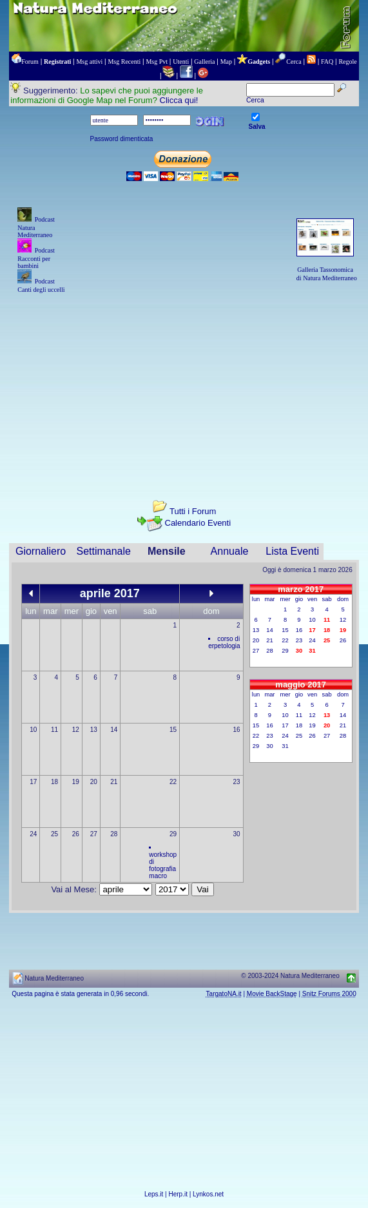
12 (75, 729)
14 (113, 729)
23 (236, 781)
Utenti (181, 61)
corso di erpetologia (224, 642)
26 (75, 834)
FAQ (327, 61)
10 (33, 729)
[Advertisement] (184, 385)
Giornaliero (40, 551)
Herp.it (178, 1194)
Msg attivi (89, 61)
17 (33, 781)
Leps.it (153, 1194)
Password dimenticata (121, 138)
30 (236, 834)
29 (173, 834)
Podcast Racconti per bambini (36, 258)
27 (93, 834)
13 (93, 729)
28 (113, 834)
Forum (30, 61)
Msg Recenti (124, 61)
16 (236, 729)
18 (54, 781)
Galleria (204, 61)
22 (173, 781)
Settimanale (103, 551)
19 (75, 781)
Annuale (230, 551)
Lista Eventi (292, 551)
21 (113, 781)
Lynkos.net (208, 1194)
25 (54, 834)
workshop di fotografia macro (163, 865)
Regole (347, 61)
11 (54, 729)
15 (173, 729)
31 (285, 746)
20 (93, 781)
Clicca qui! (179, 100)
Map (226, 61)
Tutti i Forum (192, 511)
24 (33, 834)
